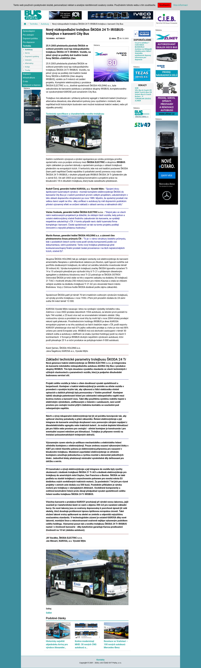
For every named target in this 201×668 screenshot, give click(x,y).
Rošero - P (139, 96)
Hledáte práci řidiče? (143, 51)
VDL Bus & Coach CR (143, 90)
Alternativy (29, 63)
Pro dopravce (28, 42)
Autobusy (45, 24)
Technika (34, 24)
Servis (27, 53)
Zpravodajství (29, 31)
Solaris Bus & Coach (143, 94)
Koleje (27, 67)
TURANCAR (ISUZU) (143, 99)
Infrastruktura (29, 78)
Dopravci (27, 74)
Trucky (27, 70)
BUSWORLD (139, 47)
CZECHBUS (139, 45)
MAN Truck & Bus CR (143, 92)
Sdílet (49, 612)
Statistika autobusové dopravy (143, 54)
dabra (112, 38)
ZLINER (138, 101)
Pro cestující (28, 35)
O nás (25, 81)
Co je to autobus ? (142, 43)
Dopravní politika (30, 38)
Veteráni (28, 60)
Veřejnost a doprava (31, 85)
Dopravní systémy (32, 56)
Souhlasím (164, 5)
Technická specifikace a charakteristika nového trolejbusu (75, 113)
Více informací (180, 5)
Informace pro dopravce (140, 58)
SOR (136, 88)
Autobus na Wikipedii (143, 49)
